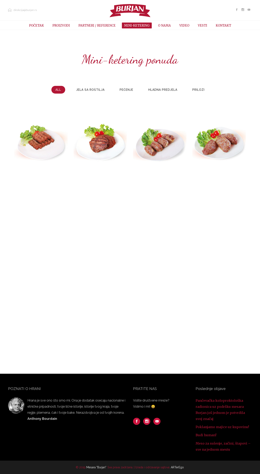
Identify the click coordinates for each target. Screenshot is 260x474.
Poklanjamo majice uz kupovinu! (222, 427)
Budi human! (206, 435)
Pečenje (126, 89)
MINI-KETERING (137, 25)
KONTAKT (223, 25)
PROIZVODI (61, 25)
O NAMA (164, 25)
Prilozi (198, 89)
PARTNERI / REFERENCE (97, 25)
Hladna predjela (162, 89)
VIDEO (184, 25)
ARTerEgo (177, 467)
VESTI (202, 25)
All (58, 89)
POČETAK (36, 25)
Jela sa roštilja (90, 89)
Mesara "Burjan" (96, 467)
